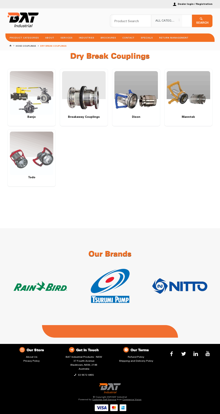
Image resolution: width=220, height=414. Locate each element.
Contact (128, 38)
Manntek (188, 117)
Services (66, 38)
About (49, 38)
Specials (147, 38)
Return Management (173, 38)
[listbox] (166, 21)
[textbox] (131, 21)
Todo (31, 177)
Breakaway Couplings (84, 117)
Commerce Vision (131, 399)
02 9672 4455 (85, 374)
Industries (86, 38)
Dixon (136, 117)
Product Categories (24, 38)
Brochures (108, 38)
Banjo (31, 117)
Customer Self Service (104, 399)
